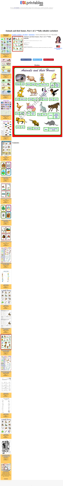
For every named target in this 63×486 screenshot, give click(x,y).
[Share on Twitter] (37, 60)
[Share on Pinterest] (48, 60)
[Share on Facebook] (26, 60)
